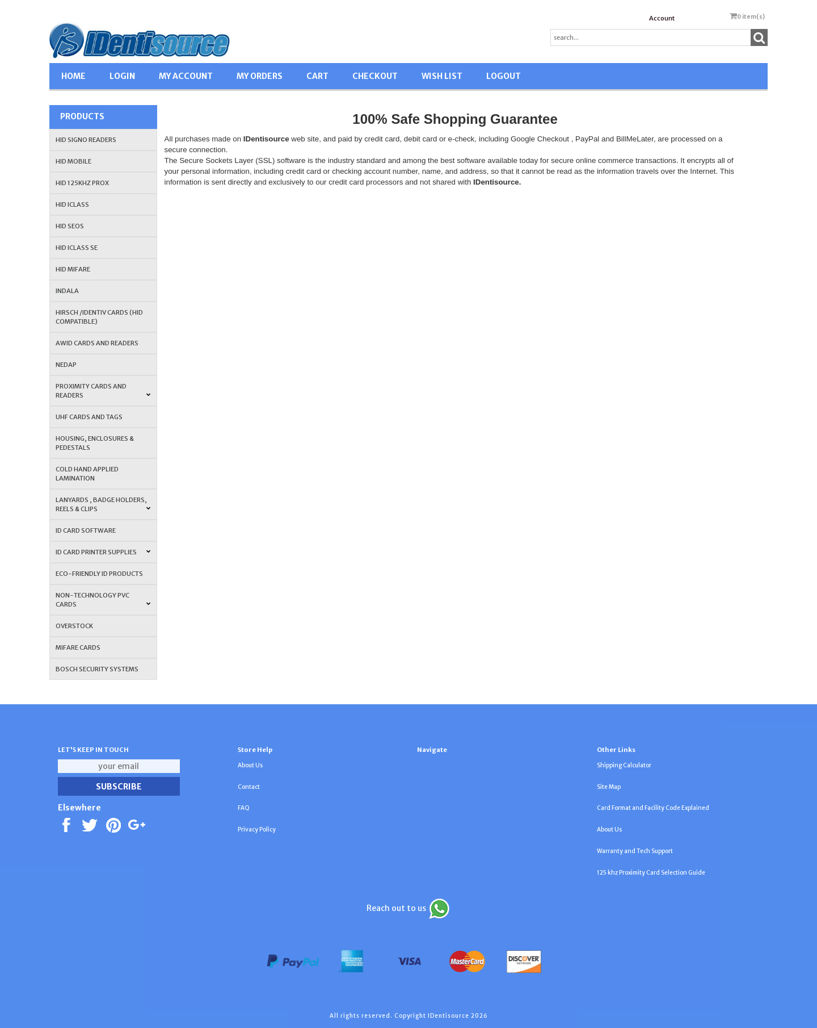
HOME (73, 76)
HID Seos (70, 226)
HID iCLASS (72, 204)
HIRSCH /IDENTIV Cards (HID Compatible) (99, 316)
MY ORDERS (260, 76)
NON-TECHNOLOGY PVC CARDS (103, 599)
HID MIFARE (73, 269)
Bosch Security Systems (97, 669)
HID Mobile (73, 161)
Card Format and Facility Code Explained (653, 808)
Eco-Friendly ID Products (99, 574)
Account (662, 18)
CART (317, 76)
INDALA (67, 291)
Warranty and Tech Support (635, 851)
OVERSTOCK (74, 626)
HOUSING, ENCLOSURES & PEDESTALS (95, 443)
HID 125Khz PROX (82, 183)
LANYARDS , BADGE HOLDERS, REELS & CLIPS (103, 504)
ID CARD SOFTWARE (86, 530)
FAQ (244, 808)
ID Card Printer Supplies (103, 552)
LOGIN (122, 76)
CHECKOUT (375, 76)
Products (82, 116)
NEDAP (66, 365)
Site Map (609, 787)
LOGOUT (503, 76)
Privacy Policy (257, 829)
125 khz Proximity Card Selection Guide (651, 872)
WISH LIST (442, 76)
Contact (249, 787)
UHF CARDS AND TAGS (89, 417)
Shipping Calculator (624, 765)
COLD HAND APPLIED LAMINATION (87, 473)
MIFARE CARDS (78, 647)
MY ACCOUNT (186, 76)
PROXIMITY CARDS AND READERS (103, 390)
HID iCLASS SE (77, 248)
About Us (250, 765)
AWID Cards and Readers (97, 343)
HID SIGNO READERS (86, 140)
